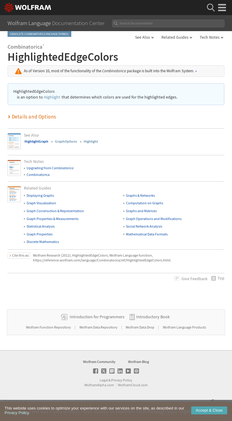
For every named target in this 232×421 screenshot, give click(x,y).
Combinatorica (38, 174)
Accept (209, 414)
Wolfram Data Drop (140, 327)
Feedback (195, 278)
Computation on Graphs (144, 203)
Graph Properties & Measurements (53, 218)
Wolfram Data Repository (98, 327)
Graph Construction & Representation (55, 211)
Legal (104, 380)
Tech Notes (210, 37)
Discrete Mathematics (43, 241)
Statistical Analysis (41, 226)
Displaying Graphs (40, 195)
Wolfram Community (99, 361)
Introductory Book (153, 316)
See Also (142, 37)
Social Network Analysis (144, 226)
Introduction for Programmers (97, 316)
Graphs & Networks (140, 195)
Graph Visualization (41, 203)
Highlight (52, 97)
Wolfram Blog (138, 361)
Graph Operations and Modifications (154, 218)
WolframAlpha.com (99, 385)
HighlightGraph (36, 141)
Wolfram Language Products (184, 327)
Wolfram (21, 401)
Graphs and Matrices (141, 211)
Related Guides (174, 37)
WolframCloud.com (133, 385)
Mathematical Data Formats (147, 234)
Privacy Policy (121, 380)
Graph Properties (40, 234)
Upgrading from (50, 168)
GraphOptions (66, 141)
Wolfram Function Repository (49, 327)
